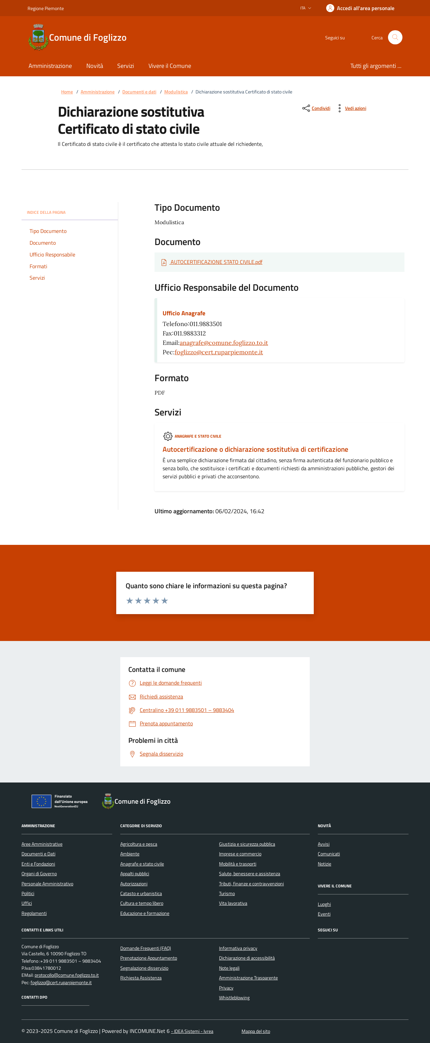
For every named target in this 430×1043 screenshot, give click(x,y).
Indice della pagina (70, 212)
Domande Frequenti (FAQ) (145, 948)
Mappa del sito (256, 1031)
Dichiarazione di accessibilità (247, 958)
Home (67, 91)
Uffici (27, 903)
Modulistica (176, 91)
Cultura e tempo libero (141, 903)
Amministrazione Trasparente (248, 977)
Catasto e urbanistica (141, 893)
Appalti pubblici (134, 873)
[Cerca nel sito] (395, 37)
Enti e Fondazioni (38, 864)
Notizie (324, 864)
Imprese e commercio (240, 853)
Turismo (227, 893)
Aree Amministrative (42, 844)
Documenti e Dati (38, 853)
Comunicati (329, 853)
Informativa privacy (238, 948)
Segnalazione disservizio (144, 968)
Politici (28, 893)
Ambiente (129, 853)
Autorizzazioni (133, 883)
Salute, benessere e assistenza (249, 873)
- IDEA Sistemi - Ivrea (192, 1031)
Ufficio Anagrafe (184, 313)
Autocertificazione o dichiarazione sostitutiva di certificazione (255, 449)
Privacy (226, 988)
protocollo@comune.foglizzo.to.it (67, 975)
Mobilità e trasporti (237, 864)
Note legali (229, 968)
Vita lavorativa (233, 903)
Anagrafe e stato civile (198, 436)
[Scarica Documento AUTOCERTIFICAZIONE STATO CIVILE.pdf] (211, 262)
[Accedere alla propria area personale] (360, 8)
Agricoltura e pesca (138, 844)
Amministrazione (98, 91)
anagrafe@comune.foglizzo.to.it (224, 343)
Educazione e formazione (144, 913)
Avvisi (324, 844)
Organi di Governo (39, 873)
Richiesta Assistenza (141, 977)
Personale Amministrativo (47, 883)
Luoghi (324, 904)
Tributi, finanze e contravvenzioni (251, 883)
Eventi (324, 914)
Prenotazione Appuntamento (148, 958)
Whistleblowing (234, 997)
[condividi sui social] (316, 108)
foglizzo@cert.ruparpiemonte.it (219, 352)
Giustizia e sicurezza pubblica (247, 844)
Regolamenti (34, 913)
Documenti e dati (139, 91)
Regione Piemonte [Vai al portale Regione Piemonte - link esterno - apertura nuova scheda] (46, 8)
